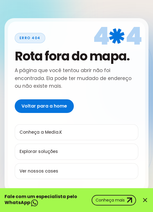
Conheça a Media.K (41, 132)
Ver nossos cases (39, 171)
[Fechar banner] (145, 200)
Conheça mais (114, 200)
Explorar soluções (39, 151)
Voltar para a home (44, 106)
